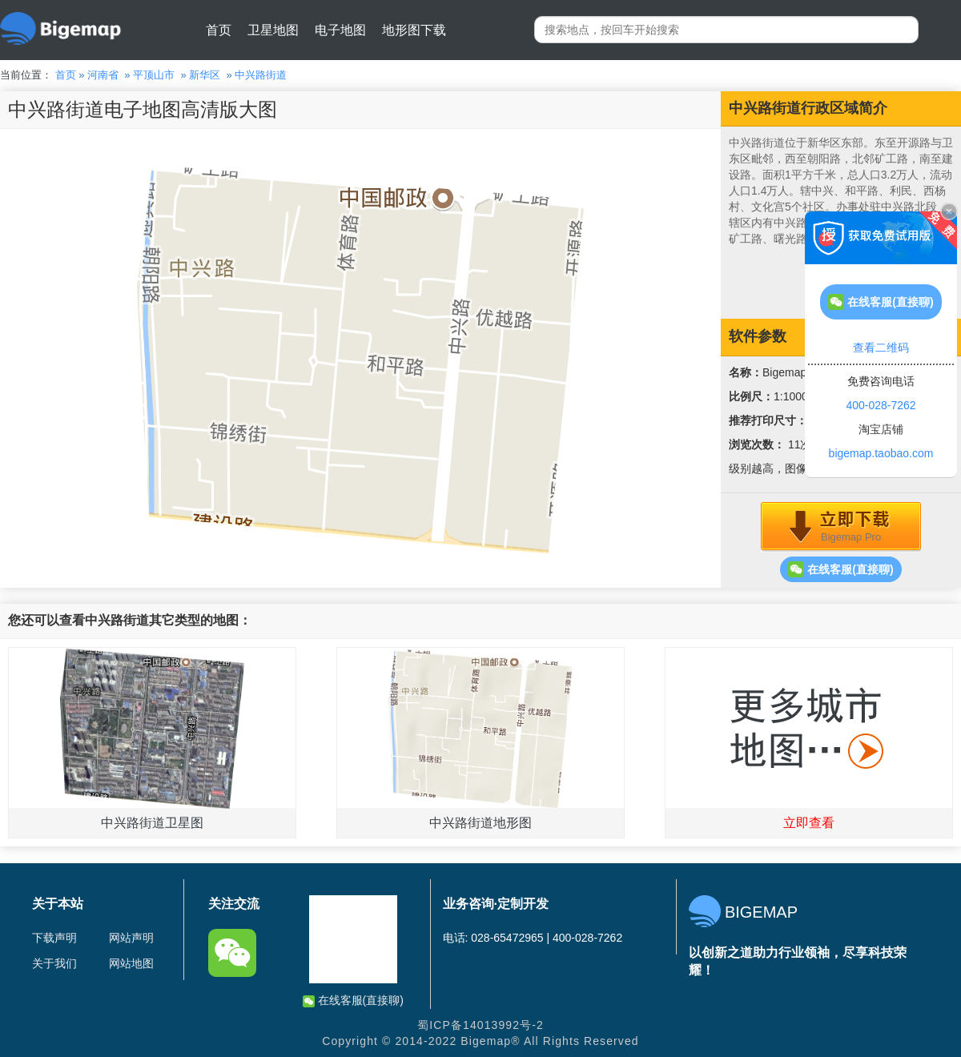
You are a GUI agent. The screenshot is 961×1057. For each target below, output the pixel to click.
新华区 (204, 75)
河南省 (103, 75)
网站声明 (131, 937)
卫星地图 (273, 30)
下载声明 (54, 937)
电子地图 (340, 30)
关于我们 (54, 963)
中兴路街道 (261, 75)
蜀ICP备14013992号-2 (480, 1025)
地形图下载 (414, 30)
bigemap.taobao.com (881, 453)
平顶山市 (154, 75)
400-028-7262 (880, 405)
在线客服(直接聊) (840, 569)
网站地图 (131, 963)
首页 (218, 30)
